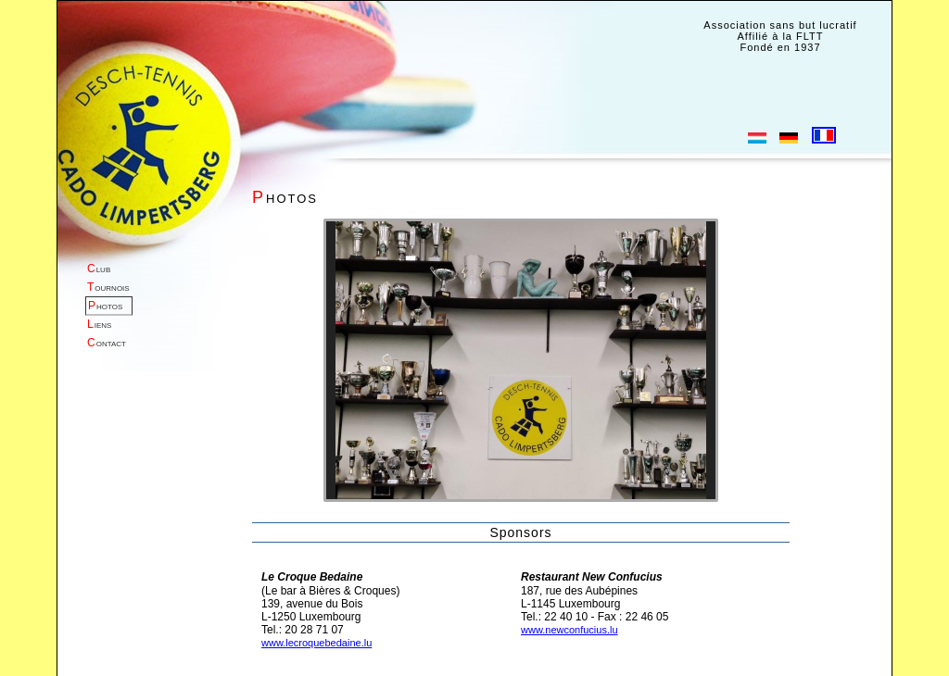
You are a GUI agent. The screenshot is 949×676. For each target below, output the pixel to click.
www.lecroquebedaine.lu (316, 642)
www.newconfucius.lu (569, 629)
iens (99, 324)
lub (98, 268)
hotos (105, 305)
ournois (108, 287)
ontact (106, 342)
